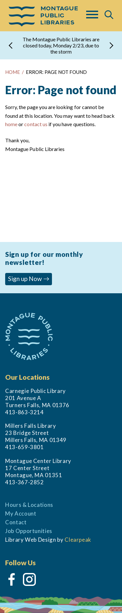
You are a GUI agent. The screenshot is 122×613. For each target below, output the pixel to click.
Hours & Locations (29, 504)
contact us (35, 124)
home (11, 124)
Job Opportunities (28, 531)
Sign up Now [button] (28, 278)
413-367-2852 (24, 482)
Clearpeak (78, 539)
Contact (16, 522)
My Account (20, 513)
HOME (12, 72)
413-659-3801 (24, 447)
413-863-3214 (24, 412)
